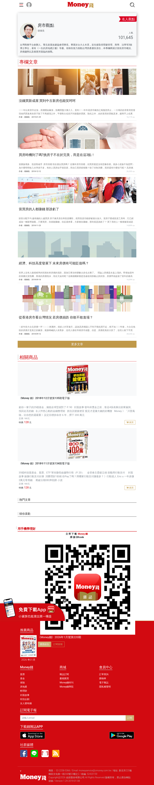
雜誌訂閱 (64, 674)
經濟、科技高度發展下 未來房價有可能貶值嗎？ (54, 263)
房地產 (23, 686)
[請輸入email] (73, 718)
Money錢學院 (66, 686)
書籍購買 (64, 678)
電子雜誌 (103, 682)
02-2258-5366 (63, 770)
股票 (22, 674)
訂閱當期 (58, 644)
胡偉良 (27, 117)
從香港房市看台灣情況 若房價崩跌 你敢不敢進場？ (56, 317)
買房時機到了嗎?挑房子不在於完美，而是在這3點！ (57, 155)
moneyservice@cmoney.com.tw (95, 770)
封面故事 (24, 695)
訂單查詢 (103, 674)
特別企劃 (24, 699)
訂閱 (129, 718)
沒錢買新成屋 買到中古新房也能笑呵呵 (47, 101)
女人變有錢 (26, 703)
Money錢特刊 (66, 682)
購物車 (102, 678)
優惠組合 (44, 644)
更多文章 (77, 344)
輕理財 (23, 690)
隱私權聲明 (105, 686)
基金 (22, 678)
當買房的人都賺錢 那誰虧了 (39, 209)
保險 (22, 682)
